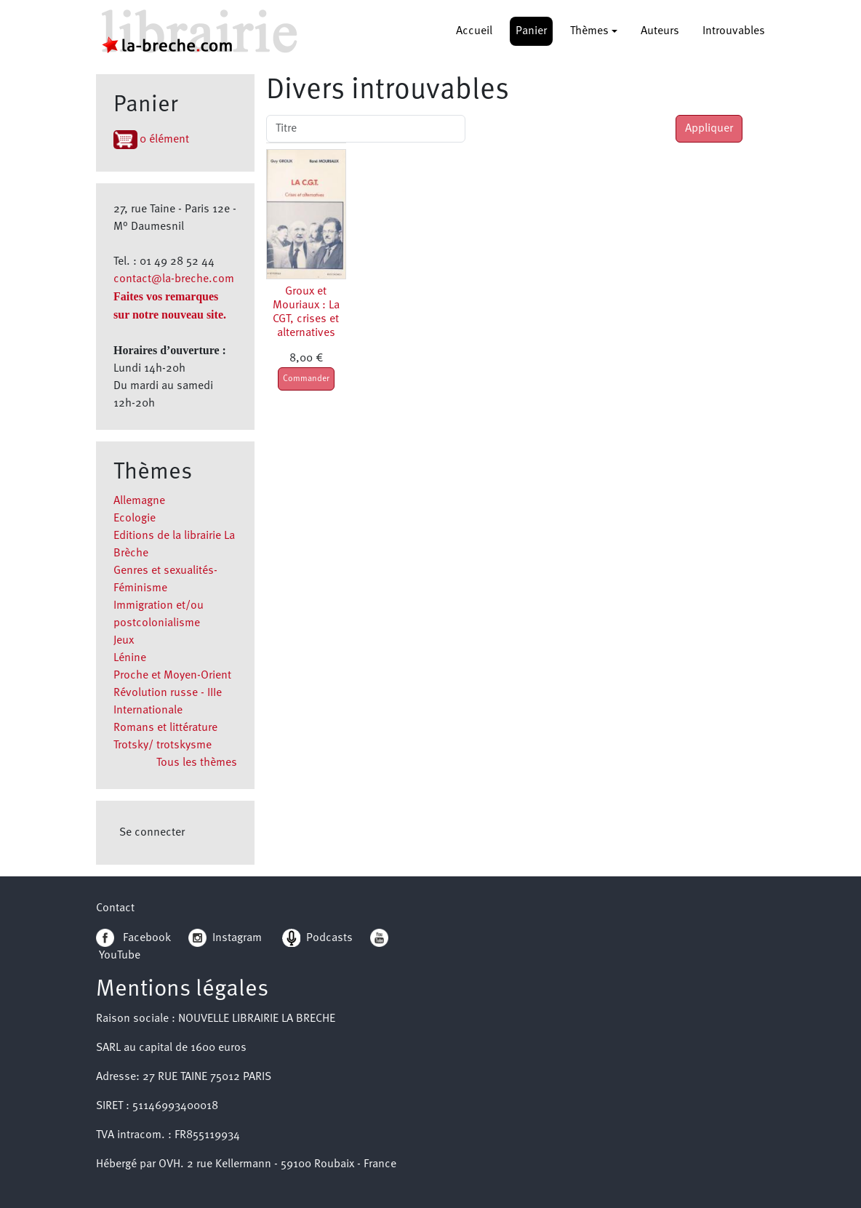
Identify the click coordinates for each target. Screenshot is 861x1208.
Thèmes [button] (589, 31)
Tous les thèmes (196, 763)
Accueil (474, 31)
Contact (115, 908)
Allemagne (139, 501)
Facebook (133, 938)
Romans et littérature (165, 728)
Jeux (123, 641)
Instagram (225, 938)
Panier (531, 31)
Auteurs (660, 31)
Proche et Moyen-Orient (172, 675)
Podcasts (317, 938)
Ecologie (134, 518)
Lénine (129, 658)
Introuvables (733, 31)
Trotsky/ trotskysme (162, 745)
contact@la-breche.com (173, 279)
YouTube (119, 955)
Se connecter (152, 833)
